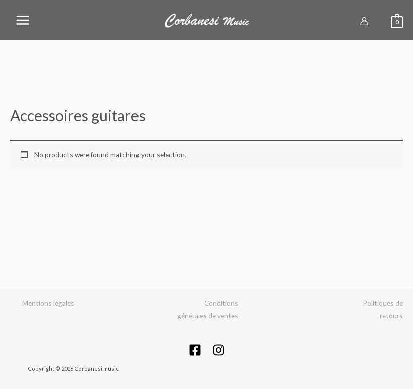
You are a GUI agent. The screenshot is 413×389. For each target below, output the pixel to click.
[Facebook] (195, 350)
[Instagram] (218, 350)
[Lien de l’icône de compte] (364, 21)
